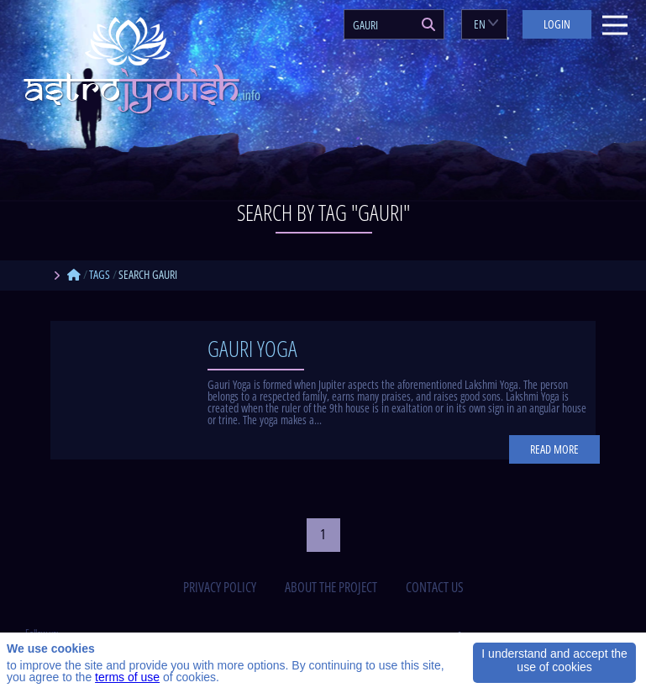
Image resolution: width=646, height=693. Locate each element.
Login (557, 24)
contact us (435, 587)
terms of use (127, 677)
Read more (554, 449)
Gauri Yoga (252, 348)
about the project (331, 587)
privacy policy (219, 587)
